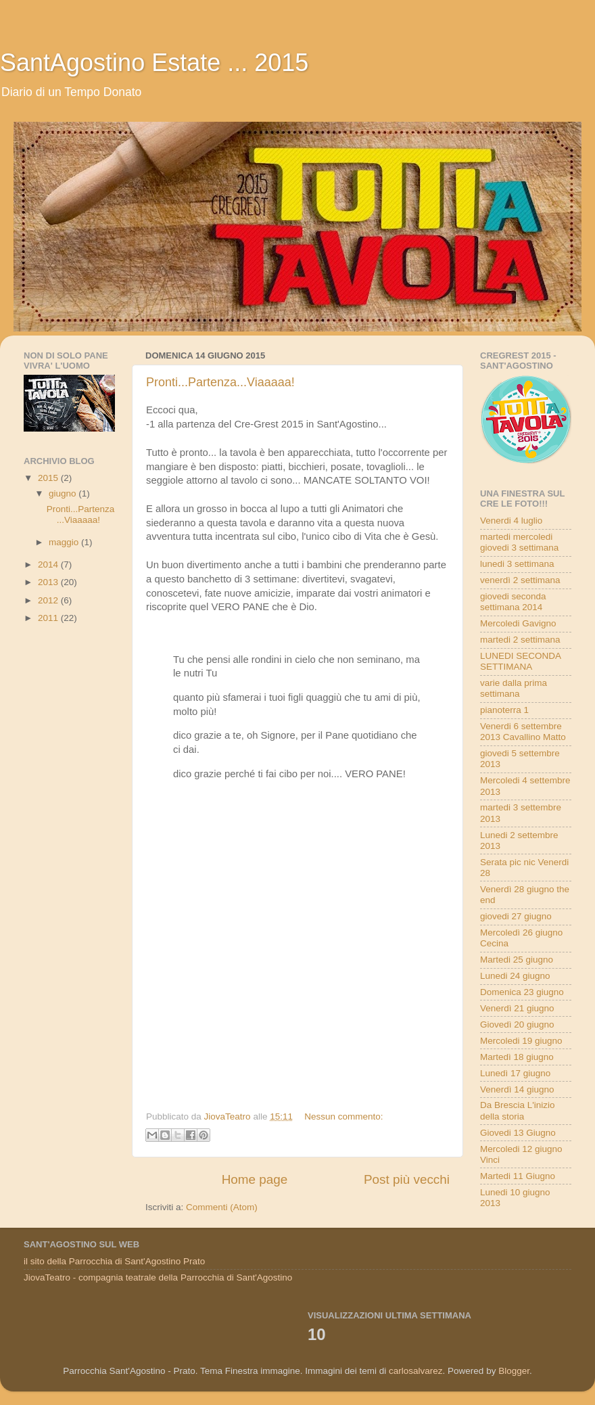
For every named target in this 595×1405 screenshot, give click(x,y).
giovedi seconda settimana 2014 (513, 601)
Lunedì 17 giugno (515, 1073)
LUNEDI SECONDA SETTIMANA (520, 661)
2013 (49, 582)
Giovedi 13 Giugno (518, 1133)
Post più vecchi (407, 1179)
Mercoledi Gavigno (518, 623)
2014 (49, 564)
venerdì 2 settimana (520, 580)
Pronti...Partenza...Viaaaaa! (220, 382)
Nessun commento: (343, 1116)
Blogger (513, 1371)
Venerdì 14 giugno (517, 1089)
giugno (63, 493)
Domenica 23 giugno (522, 992)
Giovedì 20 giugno (517, 1024)
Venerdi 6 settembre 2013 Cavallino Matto (523, 731)
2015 (49, 478)
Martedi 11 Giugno (517, 1176)
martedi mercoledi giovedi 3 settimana (519, 542)
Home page (255, 1179)
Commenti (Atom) (222, 1207)
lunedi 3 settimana (517, 564)
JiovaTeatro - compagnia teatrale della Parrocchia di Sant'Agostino (158, 1277)
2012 (49, 600)
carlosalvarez (416, 1371)
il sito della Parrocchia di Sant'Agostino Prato (114, 1261)
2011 (49, 618)
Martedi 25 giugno (516, 959)
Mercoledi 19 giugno (521, 1041)
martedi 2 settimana (520, 640)
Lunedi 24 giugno (515, 976)
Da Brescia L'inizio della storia (517, 1110)
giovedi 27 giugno (516, 916)
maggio (65, 542)
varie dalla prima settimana (513, 688)
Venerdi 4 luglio (511, 520)
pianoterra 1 (504, 710)
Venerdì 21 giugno (517, 1008)
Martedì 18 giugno (517, 1057)
